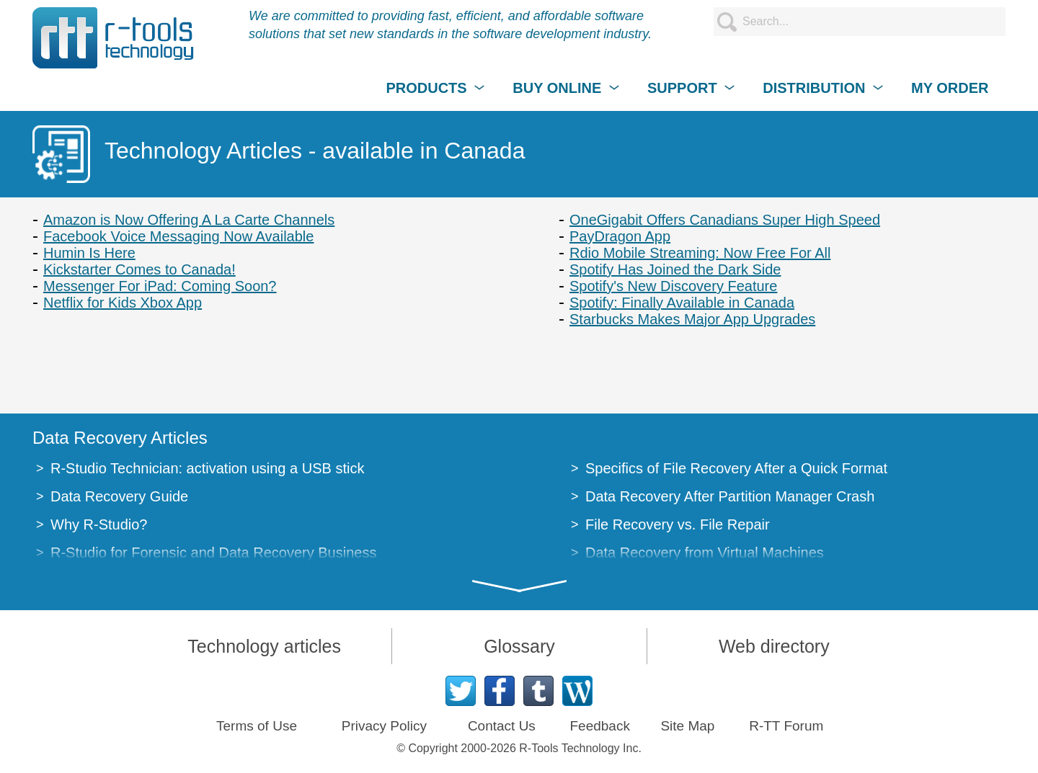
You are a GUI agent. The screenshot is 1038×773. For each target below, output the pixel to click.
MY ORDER (949, 88)
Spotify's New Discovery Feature (673, 286)
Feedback (599, 725)
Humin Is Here (89, 253)
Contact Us (502, 725)
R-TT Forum (786, 725)
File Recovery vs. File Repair (677, 524)
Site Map (687, 725)
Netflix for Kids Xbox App (122, 302)
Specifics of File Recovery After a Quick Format (736, 468)
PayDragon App (619, 236)
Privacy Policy (384, 725)
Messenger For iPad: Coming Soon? (160, 286)
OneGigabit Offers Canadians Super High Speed (724, 220)
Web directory (774, 646)
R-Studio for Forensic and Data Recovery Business (213, 552)
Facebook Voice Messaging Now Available (178, 236)
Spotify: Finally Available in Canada (681, 302)
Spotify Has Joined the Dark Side (675, 269)
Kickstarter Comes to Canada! (139, 269)
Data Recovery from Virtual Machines (704, 552)
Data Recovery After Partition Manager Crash (729, 496)
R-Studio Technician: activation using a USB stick (207, 468)
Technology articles (264, 646)
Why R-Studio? (99, 524)
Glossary (519, 646)
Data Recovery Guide (119, 496)
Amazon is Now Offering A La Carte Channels (188, 220)
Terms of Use (256, 725)
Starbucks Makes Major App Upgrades (692, 319)
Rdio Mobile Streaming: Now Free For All (699, 253)
